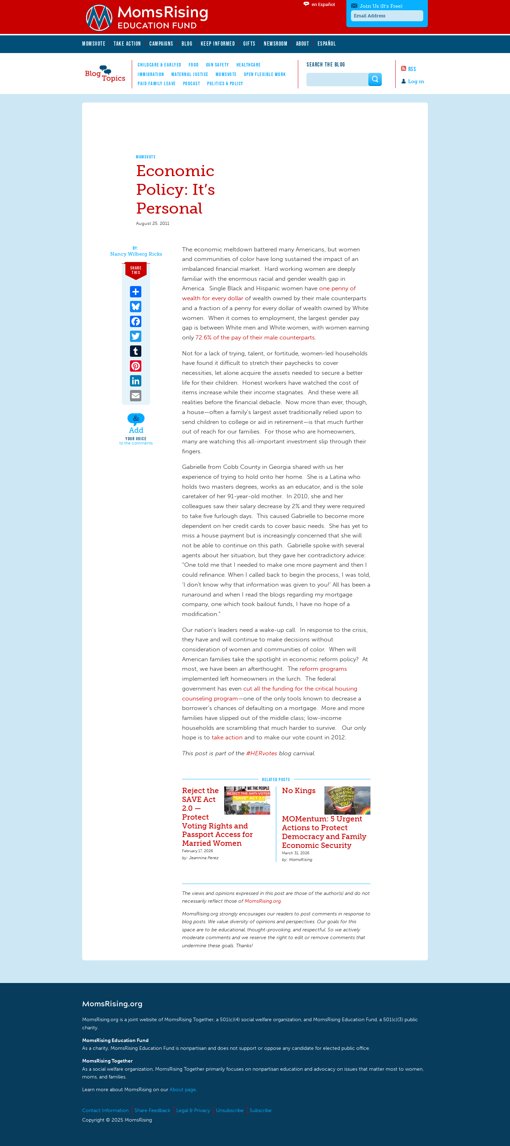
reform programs (323, 668)
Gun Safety (218, 65)
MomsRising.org (151, 17)
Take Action (127, 43)
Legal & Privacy (193, 1110)
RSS (412, 69)
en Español (323, 4)
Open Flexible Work (265, 74)
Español (327, 43)
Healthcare (249, 65)
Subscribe (261, 1110)
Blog (187, 43)
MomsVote (94, 43)
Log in (416, 81)
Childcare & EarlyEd (160, 65)
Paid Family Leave (157, 83)
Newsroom (276, 43)
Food (194, 65)
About (303, 43)
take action (227, 737)
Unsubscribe (230, 1110)
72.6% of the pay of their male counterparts (255, 337)
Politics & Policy (225, 83)
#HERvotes (261, 753)
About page (183, 1090)
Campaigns (161, 43)
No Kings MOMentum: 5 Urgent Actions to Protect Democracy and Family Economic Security (324, 818)
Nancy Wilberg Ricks (136, 254)
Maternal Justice (190, 74)
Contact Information (105, 1110)
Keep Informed (218, 43)
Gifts (249, 43)
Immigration (151, 74)
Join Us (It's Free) (381, 6)
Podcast (191, 83)
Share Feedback (152, 1110)
